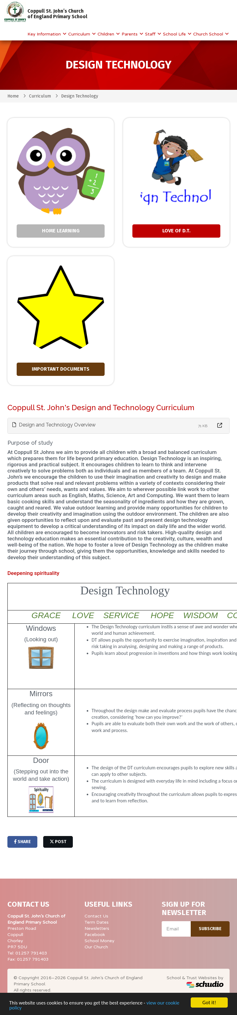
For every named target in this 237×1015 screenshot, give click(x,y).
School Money (99, 940)
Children (106, 34)
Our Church (96, 947)
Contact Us (96, 916)
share (22, 841)
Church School (208, 34)
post (58, 841)
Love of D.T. (176, 231)
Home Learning (61, 231)
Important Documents (60, 369)
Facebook (95, 934)
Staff (151, 34)
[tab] (118, 425)
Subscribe (210, 928)
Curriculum (79, 34)
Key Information (44, 34)
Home (13, 96)
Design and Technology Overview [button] (54, 425)
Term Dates (97, 922)
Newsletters (97, 928)
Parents (130, 34)
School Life (175, 34)
